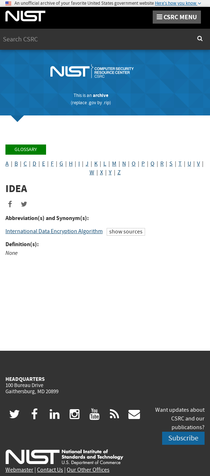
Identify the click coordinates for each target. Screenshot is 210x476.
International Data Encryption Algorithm (54, 231)
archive (100, 95)
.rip (106, 102)
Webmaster (19, 469)
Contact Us (50, 469)
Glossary (26, 149)
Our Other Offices (88, 469)
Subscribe (183, 438)
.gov (92, 102)
